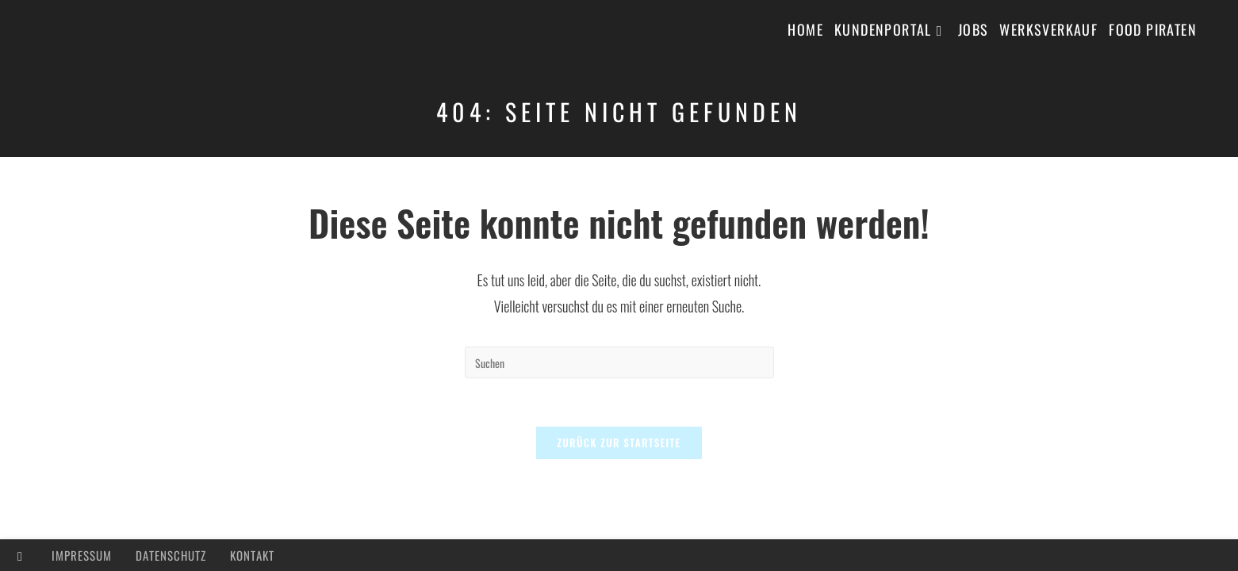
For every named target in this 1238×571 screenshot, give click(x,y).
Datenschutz (171, 555)
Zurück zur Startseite (618, 442)
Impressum (82, 555)
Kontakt (252, 555)
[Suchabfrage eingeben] (619, 362)
